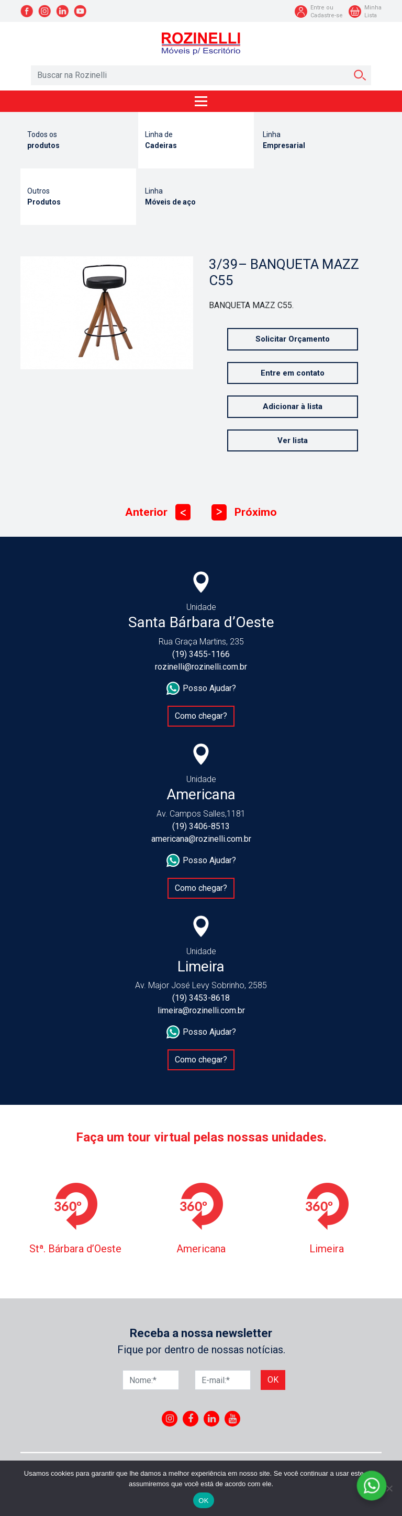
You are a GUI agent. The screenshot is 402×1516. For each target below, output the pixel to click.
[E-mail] (223, 1380)
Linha (314, 140)
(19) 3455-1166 (201, 654)
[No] (389, 1488)
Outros (78, 197)
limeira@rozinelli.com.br (201, 1010)
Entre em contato (293, 373)
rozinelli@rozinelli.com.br (201, 667)
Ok (272, 1380)
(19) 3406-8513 (201, 826)
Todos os (78, 140)
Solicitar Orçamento (292, 339)
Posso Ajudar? (201, 688)
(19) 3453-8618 (201, 998)
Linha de (196, 140)
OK (203, 1500)
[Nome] (150, 1380)
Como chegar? (201, 716)
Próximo (244, 512)
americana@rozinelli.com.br (201, 839)
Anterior (158, 512)
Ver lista (292, 440)
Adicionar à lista (292, 406)
